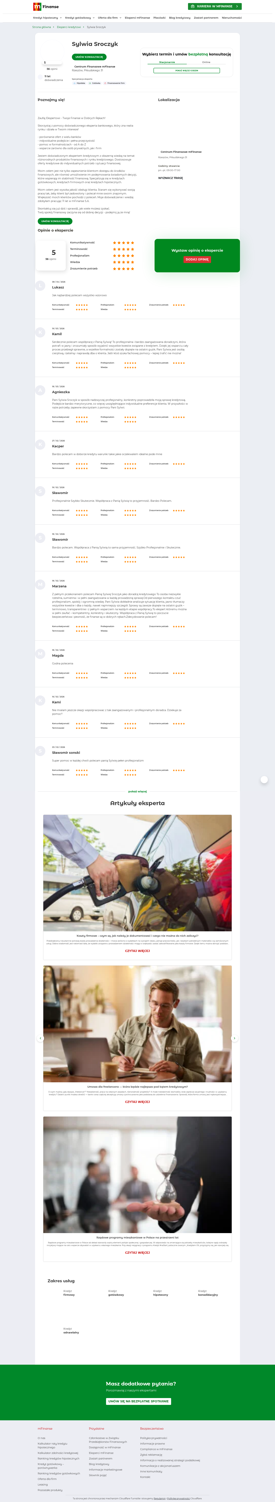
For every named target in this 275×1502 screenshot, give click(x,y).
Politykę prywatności (178, 1498)
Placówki (159, 17)
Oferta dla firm (108, 17)
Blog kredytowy (180, 17)
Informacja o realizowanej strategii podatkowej (170, 1460)
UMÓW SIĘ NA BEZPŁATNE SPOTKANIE (138, 1401)
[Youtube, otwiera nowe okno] (103, 1482)
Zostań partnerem (206, 17)
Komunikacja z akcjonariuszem (160, 1466)
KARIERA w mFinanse (212, 6)
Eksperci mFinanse (137, 17)
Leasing (43, 1484)
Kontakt (145, 1477)
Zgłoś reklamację (151, 1454)
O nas (41, 1438)
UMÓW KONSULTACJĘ (89, 56)
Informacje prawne (152, 1443)
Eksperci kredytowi (69, 27)
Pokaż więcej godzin (186, 70)
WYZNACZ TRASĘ (170, 178)
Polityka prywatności (153, 1438)
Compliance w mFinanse (156, 1449)
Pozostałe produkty (50, 1490)
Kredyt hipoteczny (45, 17)
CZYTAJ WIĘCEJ (137, 951)
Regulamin (160, 1498)
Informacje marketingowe (105, 1469)
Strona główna (41, 27)
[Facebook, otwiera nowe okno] (91, 1482)
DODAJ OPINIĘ (197, 259)
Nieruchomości (232, 17)
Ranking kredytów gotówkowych (59, 1473)
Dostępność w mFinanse (105, 1447)
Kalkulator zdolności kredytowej (58, 1453)
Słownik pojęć (98, 1475)
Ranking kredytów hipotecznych (58, 1458)
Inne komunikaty (151, 1471)
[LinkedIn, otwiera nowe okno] (97, 1482)
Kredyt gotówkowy (78, 17)
